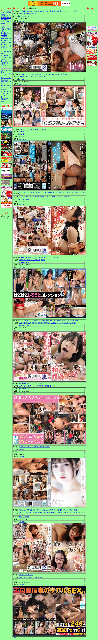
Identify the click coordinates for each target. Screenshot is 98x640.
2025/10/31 (22, 139)
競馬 (2, 70)
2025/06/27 (22, 457)
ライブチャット (6, 95)
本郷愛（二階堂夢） (56, 197)
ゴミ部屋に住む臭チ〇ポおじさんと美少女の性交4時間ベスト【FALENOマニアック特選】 (48, 11)
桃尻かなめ (72, 512)
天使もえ (22, 13)
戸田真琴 (67, 197)
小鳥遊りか (29, 260)
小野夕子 (28, 197)
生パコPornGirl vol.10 (26, 575)
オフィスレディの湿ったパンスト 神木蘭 (32, 129)
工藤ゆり (51, 386)
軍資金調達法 (5, 82)
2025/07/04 (22, 393)
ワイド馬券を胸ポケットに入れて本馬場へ (6, 53)
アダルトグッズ (6, 91)
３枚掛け (4, 37)
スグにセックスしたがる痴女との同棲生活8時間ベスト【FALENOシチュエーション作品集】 (49, 320)
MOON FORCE (24, 79)
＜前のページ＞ (17, 637)
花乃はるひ (34, 76)
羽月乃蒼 (40, 386)
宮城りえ (27, 76)
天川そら (62, 323)
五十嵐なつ (55, 323)
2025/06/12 (22, 522)
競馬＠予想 (4, 16)
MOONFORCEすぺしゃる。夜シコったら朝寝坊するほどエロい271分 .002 (43, 74)
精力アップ (4, 93)
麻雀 (2, 72)
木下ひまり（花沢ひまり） (28, 386)
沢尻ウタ (22, 260)
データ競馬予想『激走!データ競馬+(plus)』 (6, 42)
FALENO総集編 (24, 16)
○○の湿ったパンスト (26, 134)
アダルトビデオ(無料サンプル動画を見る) (6, 87)
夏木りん (68, 323)
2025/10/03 (22, 267)
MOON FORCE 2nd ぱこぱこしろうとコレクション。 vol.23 (38, 257)
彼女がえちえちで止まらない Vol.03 (30, 383)
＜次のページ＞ (28, 637)
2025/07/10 (22, 330)
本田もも (47, 197)
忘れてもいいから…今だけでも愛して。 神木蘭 (34, 447)
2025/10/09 (22, 204)
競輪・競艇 (7, 70)
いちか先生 (40, 197)
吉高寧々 (33, 13)
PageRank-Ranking (6, 38)
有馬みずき (41, 76)
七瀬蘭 (35, 577)
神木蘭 (27, 13)
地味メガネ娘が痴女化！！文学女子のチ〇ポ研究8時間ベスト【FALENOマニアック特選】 (48, 510)
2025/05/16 (22, 585)
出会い (3, 97)
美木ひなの (36, 260)
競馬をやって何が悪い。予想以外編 (6, 29)
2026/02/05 (22, 21)
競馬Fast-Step (5, 65)
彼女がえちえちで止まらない (28, 388)
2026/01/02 (22, 84)
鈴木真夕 (30, 577)
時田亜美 (28, 323)
